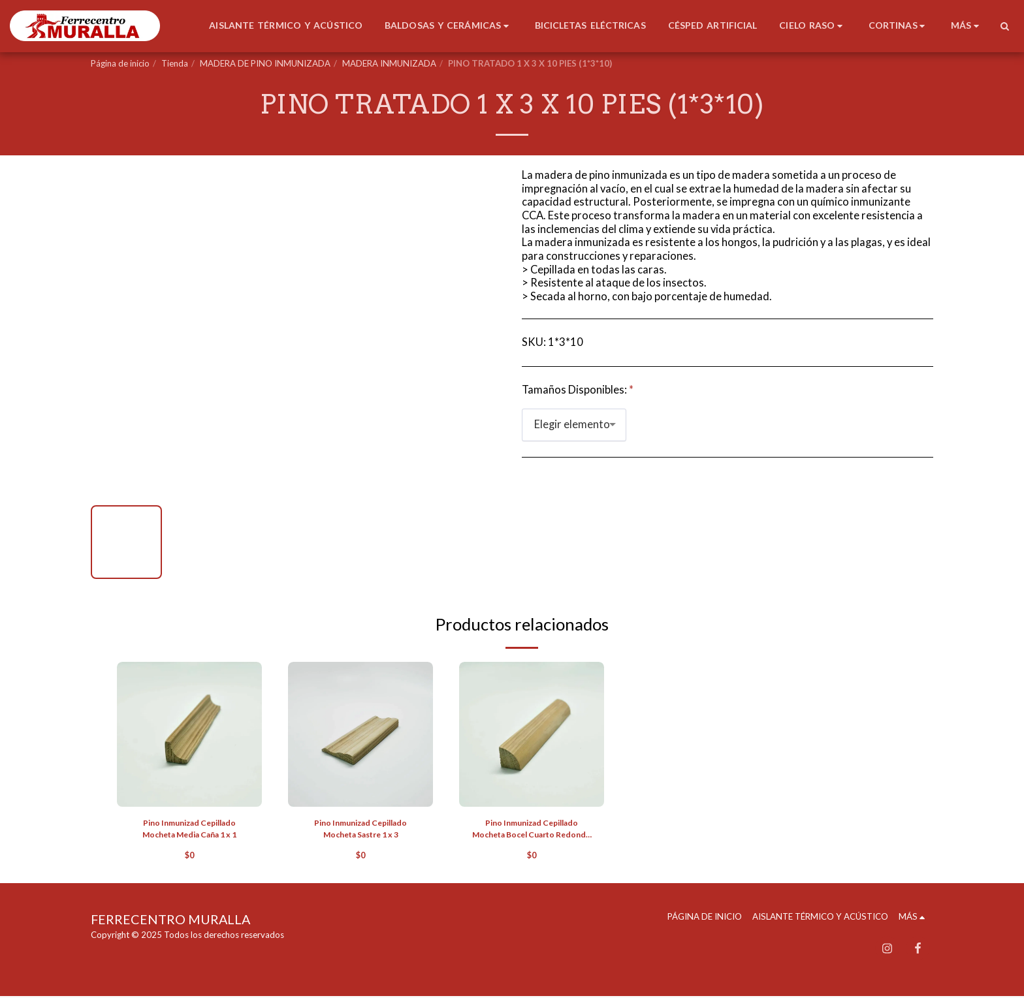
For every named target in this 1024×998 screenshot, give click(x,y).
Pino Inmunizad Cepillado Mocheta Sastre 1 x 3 (361, 829)
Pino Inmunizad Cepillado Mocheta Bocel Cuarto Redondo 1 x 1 (532, 830)
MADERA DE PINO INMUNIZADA (265, 63)
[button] (1004, 26)
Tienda (174, 63)
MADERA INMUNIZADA (389, 63)
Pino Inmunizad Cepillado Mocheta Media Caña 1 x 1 (189, 829)
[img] (189, 734)
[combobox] (574, 425)
